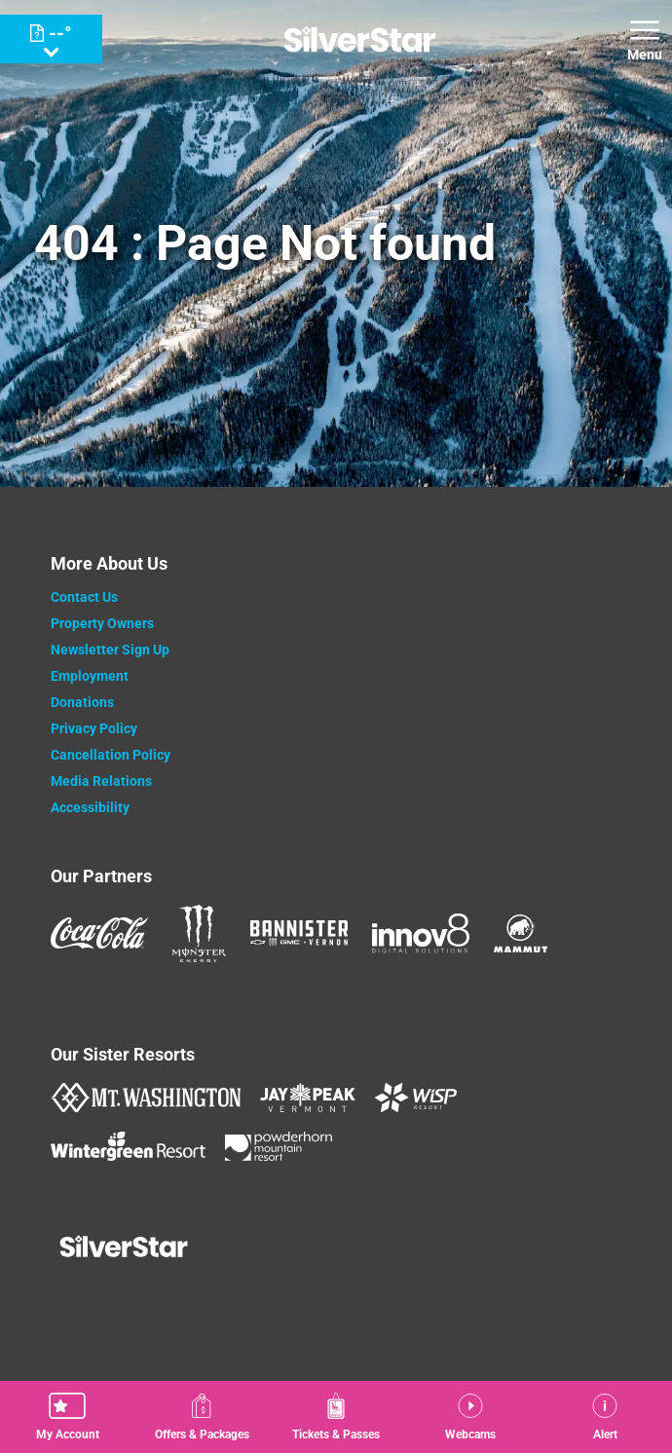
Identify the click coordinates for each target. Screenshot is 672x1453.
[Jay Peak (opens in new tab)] (307, 1097)
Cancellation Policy (110, 755)
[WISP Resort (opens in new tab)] (416, 1097)
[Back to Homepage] (336, 1248)
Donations (82, 702)
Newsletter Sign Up (110, 649)
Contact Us (84, 597)
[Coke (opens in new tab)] (99, 933)
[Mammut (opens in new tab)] (520, 933)
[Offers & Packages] (201, 1417)
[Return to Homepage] (359, 39)
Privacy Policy (94, 728)
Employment (90, 676)
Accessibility (90, 807)
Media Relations (101, 781)
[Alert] (604, 1417)
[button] (67, 1417)
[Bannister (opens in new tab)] (299, 933)
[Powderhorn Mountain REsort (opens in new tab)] (278, 1146)
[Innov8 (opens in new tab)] (420, 932)
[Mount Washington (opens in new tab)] (146, 1097)
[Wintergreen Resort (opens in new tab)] (128, 1146)
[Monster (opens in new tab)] (199, 933)
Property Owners (102, 623)
